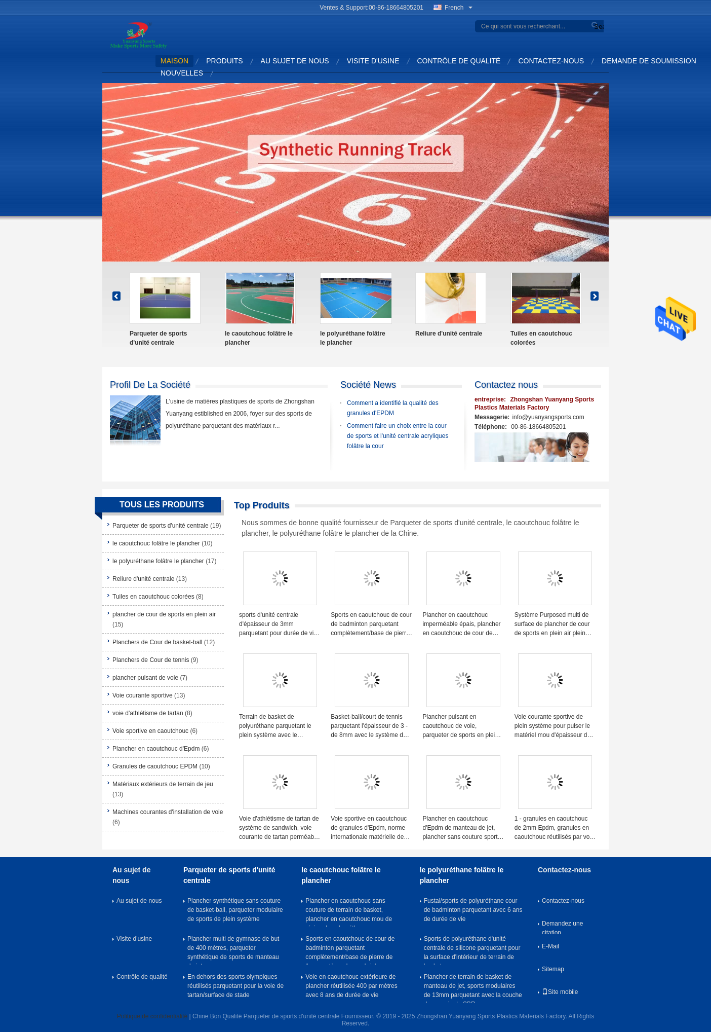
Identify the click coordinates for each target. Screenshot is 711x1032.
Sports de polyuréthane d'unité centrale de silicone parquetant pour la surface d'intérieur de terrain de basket (472, 950)
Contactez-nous (551, 61)
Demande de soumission (649, 61)
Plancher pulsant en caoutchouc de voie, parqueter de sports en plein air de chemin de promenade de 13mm (461, 726)
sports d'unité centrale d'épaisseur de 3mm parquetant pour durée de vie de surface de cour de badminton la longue (278, 624)
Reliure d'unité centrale (448, 333)
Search (597, 26)
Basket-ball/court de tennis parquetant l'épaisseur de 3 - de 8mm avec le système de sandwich (369, 726)
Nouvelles (182, 73)
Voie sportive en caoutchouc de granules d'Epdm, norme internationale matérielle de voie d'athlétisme (369, 828)
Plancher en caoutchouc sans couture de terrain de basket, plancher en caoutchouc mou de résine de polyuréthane (348, 912)
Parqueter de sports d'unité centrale (158, 338)
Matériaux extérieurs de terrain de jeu (162, 784)
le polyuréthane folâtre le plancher (352, 338)
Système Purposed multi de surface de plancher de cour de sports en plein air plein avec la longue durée (552, 624)
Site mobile (560, 992)
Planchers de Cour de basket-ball (157, 642)
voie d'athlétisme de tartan (147, 713)
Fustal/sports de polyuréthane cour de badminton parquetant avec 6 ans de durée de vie (473, 910)
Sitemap (553, 969)
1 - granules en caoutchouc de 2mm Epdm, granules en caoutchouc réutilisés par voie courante (555, 828)
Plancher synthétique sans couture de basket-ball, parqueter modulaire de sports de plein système (235, 910)
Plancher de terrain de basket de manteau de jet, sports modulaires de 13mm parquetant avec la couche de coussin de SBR (473, 988)
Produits (224, 61)
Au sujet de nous (295, 61)
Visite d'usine (373, 61)
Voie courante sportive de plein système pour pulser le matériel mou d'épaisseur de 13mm (552, 726)
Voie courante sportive (142, 695)
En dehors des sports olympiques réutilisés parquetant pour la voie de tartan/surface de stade (235, 986)
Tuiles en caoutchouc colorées (541, 338)
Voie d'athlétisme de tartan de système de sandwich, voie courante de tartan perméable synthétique (279, 828)
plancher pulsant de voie (145, 677)
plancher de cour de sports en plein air (164, 614)
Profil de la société (150, 385)
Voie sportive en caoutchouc (150, 730)
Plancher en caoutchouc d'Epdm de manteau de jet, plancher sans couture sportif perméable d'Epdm (462, 828)
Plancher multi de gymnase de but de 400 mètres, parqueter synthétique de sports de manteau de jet (233, 950)
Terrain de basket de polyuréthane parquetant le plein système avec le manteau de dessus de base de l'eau (277, 726)
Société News (368, 385)
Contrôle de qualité (459, 61)
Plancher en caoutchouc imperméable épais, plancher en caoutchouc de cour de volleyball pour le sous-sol (462, 624)
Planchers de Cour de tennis (150, 660)
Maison (174, 61)
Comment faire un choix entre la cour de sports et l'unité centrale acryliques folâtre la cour (397, 436)
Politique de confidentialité (152, 1016)
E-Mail (550, 946)
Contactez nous (506, 385)
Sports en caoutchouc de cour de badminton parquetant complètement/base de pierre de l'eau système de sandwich (371, 624)
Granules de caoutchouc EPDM (155, 766)
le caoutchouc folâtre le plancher (259, 338)
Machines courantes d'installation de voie (167, 812)
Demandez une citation (562, 927)
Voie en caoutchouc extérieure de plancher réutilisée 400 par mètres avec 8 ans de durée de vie (351, 986)
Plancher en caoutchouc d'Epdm (156, 748)
